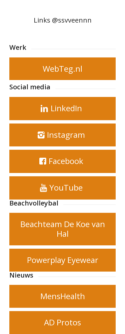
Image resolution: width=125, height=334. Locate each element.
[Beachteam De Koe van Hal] (62, 229)
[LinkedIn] (62, 108)
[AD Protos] (62, 322)
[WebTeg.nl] (62, 68)
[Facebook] (62, 161)
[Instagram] (62, 135)
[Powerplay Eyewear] (62, 260)
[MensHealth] (62, 296)
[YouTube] (62, 188)
